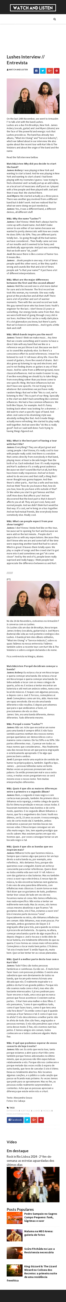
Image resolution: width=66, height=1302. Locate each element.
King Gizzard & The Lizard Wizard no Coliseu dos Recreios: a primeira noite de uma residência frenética (32, 1273)
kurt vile (25, 1110)
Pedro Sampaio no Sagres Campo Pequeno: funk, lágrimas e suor (40, 1217)
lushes (36, 1110)
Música (17, 25)
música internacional (18, 1114)
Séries (16, 31)
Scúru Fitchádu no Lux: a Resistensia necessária (39, 1250)
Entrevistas (19, 37)
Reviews (17, 49)
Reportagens (20, 43)
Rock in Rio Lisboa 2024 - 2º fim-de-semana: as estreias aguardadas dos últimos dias (30, 1160)
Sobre (16, 19)
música (47, 1110)
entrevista (12, 1110)
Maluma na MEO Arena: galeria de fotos (38, 1232)
